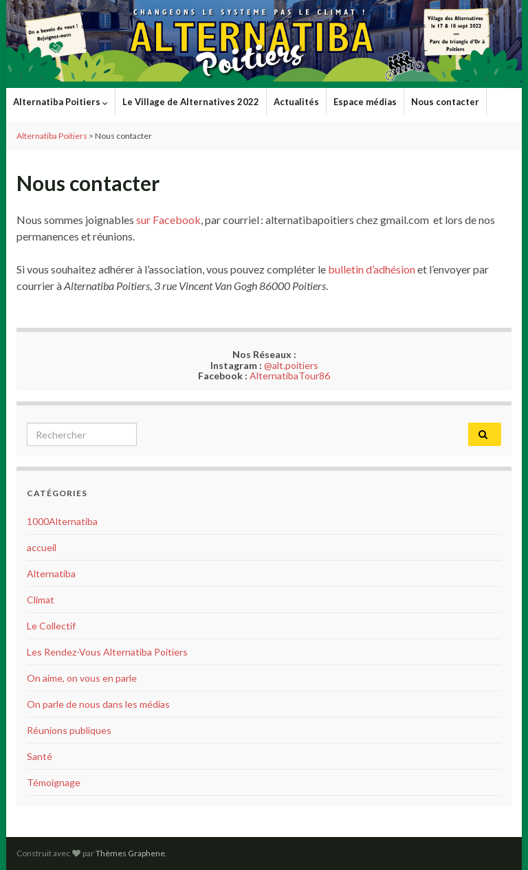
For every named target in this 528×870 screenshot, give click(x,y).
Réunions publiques (69, 730)
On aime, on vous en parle (82, 678)
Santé (39, 756)
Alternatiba (51, 573)
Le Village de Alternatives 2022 (190, 101)
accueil (41, 547)
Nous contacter (445, 101)
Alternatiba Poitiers (60, 101)
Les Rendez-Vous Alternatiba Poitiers (107, 652)
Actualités (296, 101)
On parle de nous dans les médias (98, 704)
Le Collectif (51, 626)
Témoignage (53, 782)
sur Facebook (168, 219)
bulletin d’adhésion (371, 269)
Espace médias (365, 101)
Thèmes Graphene (130, 853)
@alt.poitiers (291, 365)
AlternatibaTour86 (290, 375)
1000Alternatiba (62, 521)
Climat (40, 599)
